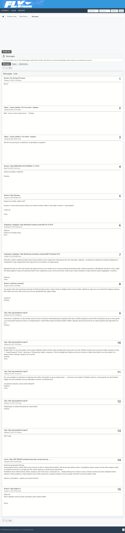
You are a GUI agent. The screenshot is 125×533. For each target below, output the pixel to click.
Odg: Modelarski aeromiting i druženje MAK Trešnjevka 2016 (40, 254)
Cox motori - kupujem (29, 137)
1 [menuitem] (3, 67)
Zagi (5, 313)
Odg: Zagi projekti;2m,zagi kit (17, 313)
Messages (35, 16)
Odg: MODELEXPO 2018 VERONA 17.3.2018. (25, 166)
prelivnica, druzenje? (17, 283)
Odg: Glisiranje (15, 195)
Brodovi (6, 78)
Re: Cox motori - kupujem (30, 107)
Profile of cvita (11, 16)
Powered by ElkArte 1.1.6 (16, 529)
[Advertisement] (62, 34)
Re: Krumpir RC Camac (17, 78)
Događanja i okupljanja (11, 225)
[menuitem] (5, 10)
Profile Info (6, 52)
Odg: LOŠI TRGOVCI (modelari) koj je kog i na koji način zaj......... (31, 459)
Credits (24, 529)
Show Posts (23, 16)
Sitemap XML (30, 529)
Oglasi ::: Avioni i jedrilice (12, 107)
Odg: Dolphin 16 (15, 489)
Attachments (23, 64)
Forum (6, 459)
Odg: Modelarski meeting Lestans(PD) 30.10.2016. (36, 225)
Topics (14, 64)
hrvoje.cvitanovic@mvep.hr (17, 113)
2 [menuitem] (6, 67)
